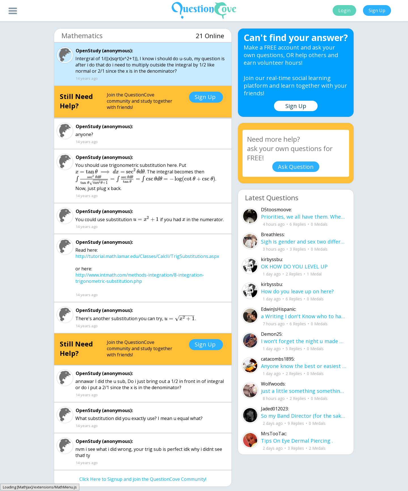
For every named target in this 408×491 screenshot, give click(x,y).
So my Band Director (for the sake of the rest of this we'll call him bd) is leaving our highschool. (304, 415)
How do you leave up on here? (297, 291)
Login (344, 10)
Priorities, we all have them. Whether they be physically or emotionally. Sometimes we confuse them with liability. (304, 216)
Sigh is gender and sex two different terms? (304, 241)
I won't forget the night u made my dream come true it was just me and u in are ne (304, 341)
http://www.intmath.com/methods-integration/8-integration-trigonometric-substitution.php (139, 278)
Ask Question (296, 167)
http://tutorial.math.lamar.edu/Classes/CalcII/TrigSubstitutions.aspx (147, 256)
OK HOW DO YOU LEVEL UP (294, 266)
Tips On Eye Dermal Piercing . (297, 440)
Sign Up (377, 10)
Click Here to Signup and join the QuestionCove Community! (142, 479)
